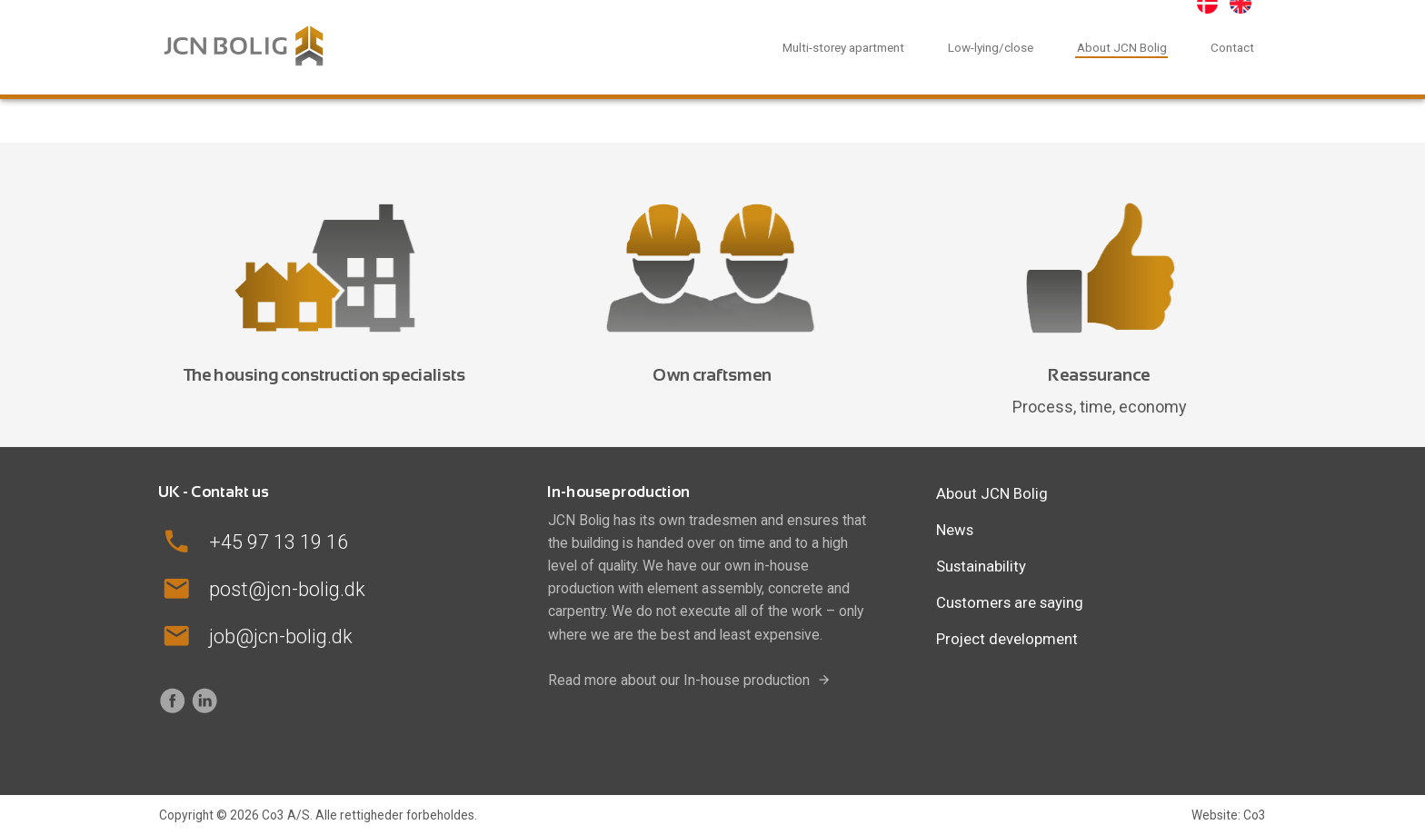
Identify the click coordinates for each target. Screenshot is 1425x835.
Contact (1232, 47)
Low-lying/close (990, 47)
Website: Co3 (1228, 815)
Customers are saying (1009, 602)
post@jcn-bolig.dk (287, 589)
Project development (1007, 639)
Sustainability (981, 566)
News (954, 530)
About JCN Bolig (1122, 47)
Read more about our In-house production (679, 680)
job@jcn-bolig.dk (281, 636)
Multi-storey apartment (843, 47)
